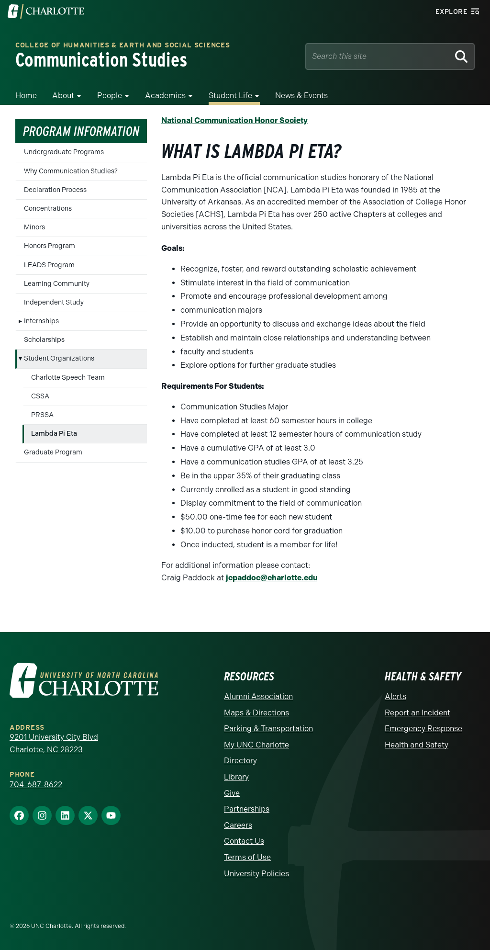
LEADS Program (49, 265)
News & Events (301, 95)
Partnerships (246, 809)
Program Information (81, 131)
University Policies (256, 873)
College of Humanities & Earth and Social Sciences (122, 45)
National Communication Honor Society (234, 120)
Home (26, 95)
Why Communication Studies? (71, 171)
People (109, 95)
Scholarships (44, 340)
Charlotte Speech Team (68, 377)
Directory (240, 760)
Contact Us (244, 841)
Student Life (230, 95)
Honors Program (49, 246)
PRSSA (42, 415)
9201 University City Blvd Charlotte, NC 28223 (54, 743)
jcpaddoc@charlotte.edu (271, 577)
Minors (34, 227)
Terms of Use (247, 857)
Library (236, 776)
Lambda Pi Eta (54, 434)
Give (232, 793)
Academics (165, 95)
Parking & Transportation (268, 728)
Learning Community (56, 284)
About (63, 95)
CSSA (40, 396)
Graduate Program (53, 452)
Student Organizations (59, 358)
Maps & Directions (256, 712)
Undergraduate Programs (64, 152)
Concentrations (48, 208)
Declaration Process (55, 190)
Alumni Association (258, 696)
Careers (238, 825)
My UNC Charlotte (256, 744)
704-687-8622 (36, 784)
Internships (41, 321)
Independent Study (54, 302)
